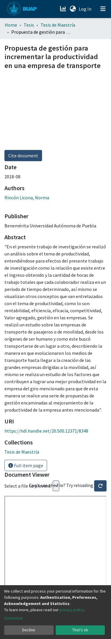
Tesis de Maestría (58, 25)
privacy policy (71, 609)
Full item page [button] (25, 465)
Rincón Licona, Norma (26, 197)
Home (11, 25)
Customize (13, 618)
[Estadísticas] (63, 8)
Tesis (29, 25)
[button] (73, 8)
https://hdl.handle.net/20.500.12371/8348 (46, 431)
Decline (28, 629)
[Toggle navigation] (103, 8)
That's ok (80, 629)
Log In (86, 9)
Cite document (23, 155)
